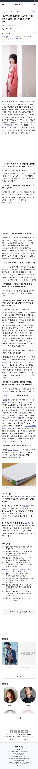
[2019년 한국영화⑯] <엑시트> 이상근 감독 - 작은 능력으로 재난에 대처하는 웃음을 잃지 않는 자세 (19, 587)
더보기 (19, 676)
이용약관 (11, 739)
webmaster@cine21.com (21, 763)
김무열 (5, 396)
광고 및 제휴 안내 (21, 734)
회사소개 (13, 734)
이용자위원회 (26, 739)
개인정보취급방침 (7, 737)
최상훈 (33, 496)
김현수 (4, 25)
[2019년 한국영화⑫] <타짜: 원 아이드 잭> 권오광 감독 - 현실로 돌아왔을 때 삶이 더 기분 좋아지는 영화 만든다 (19, 565)
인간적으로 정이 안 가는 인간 (12, 125)
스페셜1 (17, 12)
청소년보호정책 (16, 737)
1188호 (33, 12)
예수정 (28, 496)
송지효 (10, 396)
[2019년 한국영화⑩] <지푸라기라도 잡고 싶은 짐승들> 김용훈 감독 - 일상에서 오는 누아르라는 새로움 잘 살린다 (19, 553)
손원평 (24, 102)
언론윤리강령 (18, 739)
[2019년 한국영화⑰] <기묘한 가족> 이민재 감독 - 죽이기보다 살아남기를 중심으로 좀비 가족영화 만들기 (18, 593)
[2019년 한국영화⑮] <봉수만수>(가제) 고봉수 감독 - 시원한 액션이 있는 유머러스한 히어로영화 (19, 580)
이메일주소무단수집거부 (27, 737)
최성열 (11, 25)
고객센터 (29, 734)
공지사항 (8, 734)
